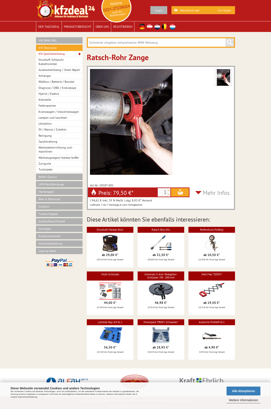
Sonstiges (45, 229)
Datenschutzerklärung (27, 397)
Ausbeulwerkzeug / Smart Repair (59, 70)
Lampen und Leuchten (53, 118)
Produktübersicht (77, 27)
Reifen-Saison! (48, 177)
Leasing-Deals (47, 251)
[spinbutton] (162, 192)
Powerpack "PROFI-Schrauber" (161, 322)
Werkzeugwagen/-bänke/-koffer (59, 158)
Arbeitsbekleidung (50, 243)
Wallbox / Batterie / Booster (57, 82)
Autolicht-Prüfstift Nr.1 (212, 322)
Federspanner (47, 105)
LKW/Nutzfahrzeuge (51, 184)
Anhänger (45, 76)
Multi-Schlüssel (110, 274)
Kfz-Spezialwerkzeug (52, 54)
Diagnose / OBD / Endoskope (57, 88)
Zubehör (44, 206)
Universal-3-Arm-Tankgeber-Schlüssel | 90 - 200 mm (160, 276)
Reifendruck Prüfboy (211, 229)
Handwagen (46, 192)
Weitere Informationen (243, 400)
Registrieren (122, 27)
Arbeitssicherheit (49, 236)
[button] (168, 190)
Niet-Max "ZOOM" (212, 274)
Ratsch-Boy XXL (161, 229)
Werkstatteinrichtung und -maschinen (56, 149)
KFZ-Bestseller (48, 48)
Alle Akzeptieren (243, 391)
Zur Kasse (224, 10)
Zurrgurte (45, 163)
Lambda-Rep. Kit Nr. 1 (110, 322)
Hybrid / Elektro (49, 94)
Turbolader (46, 169)
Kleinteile (45, 100)
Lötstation (45, 123)
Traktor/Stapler (48, 214)
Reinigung (45, 136)
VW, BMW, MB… (48, 40)
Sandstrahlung (48, 141)
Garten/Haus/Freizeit (52, 221)
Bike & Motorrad (49, 199)
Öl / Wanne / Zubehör (53, 129)
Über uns (102, 27)
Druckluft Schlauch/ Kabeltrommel (51, 62)
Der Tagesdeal (48, 27)
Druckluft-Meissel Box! (110, 229)
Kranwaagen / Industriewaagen (59, 112)
